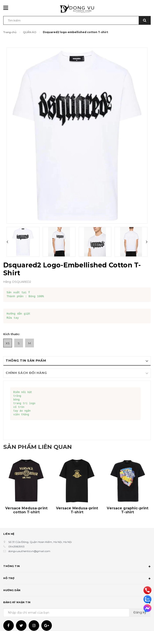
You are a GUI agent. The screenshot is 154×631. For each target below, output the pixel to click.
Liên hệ (8, 533)
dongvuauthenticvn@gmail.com (29, 551)
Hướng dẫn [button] (77, 591)
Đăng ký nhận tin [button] (77, 603)
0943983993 (16, 546)
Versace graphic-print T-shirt (127, 510)
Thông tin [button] (77, 566)
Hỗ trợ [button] (77, 579)
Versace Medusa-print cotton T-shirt (26, 510)
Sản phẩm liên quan (41, 447)
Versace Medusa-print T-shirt (77, 510)
